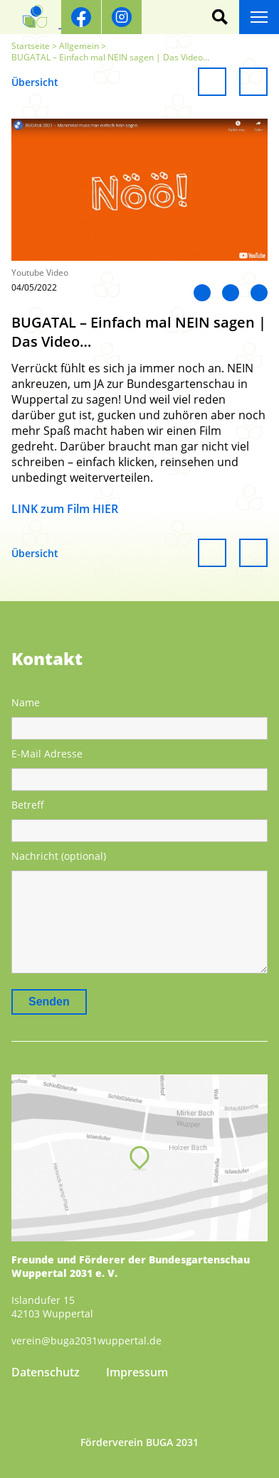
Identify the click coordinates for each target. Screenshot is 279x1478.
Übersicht (34, 82)
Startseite (30, 46)
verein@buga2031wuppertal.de (86, 1340)
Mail (259, 292)
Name (25, 702)
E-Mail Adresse (47, 753)
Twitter (230, 292)
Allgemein (79, 46)
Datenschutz (45, 1372)
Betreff (27, 804)
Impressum (137, 1372)
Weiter (253, 82)
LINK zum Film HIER (64, 509)
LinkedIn (202, 292)
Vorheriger (212, 82)
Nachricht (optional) (58, 856)
